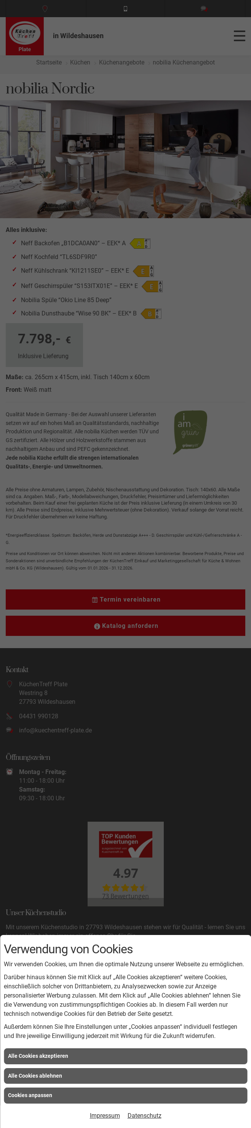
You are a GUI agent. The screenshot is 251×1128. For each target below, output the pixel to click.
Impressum (105, 1115)
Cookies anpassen (30, 1095)
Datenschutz (144, 1115)
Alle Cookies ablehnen (35, 1076)
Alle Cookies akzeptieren (38, 1056)
